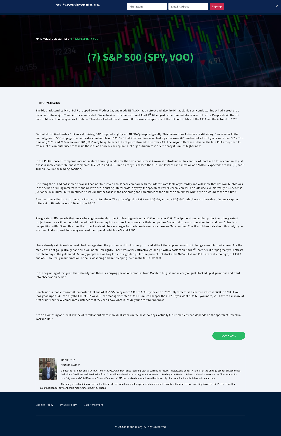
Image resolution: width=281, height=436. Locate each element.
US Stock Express (56, 39)
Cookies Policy (44, 405)
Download (229, 336)
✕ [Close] (276, 6)
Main (39, 39)
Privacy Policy (68, 405)
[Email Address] (188, 6)
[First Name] (147, 6)
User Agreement (93, 405)
